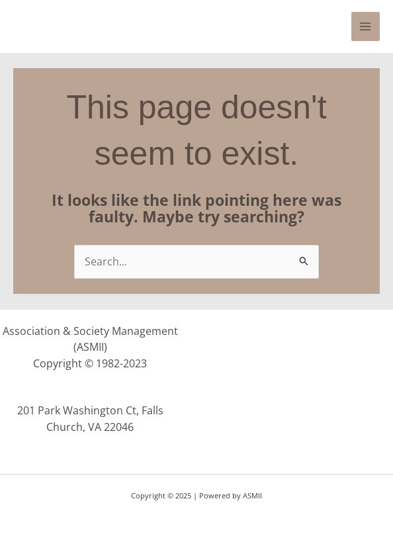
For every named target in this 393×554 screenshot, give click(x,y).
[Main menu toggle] (365, 26)
